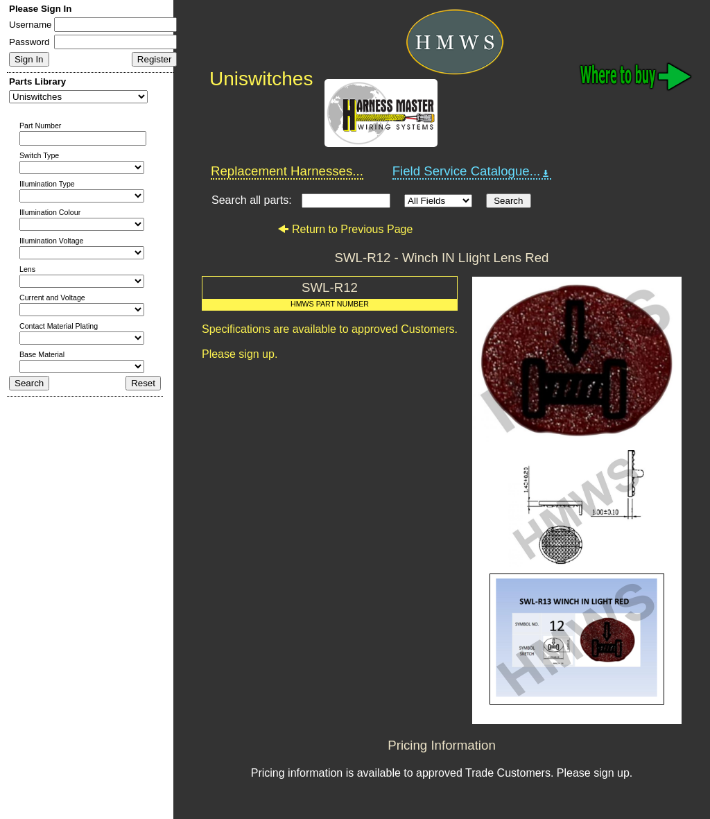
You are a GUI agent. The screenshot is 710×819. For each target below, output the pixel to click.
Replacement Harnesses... (287, 171)
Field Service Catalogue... (472, 171)
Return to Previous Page (345, 229)
